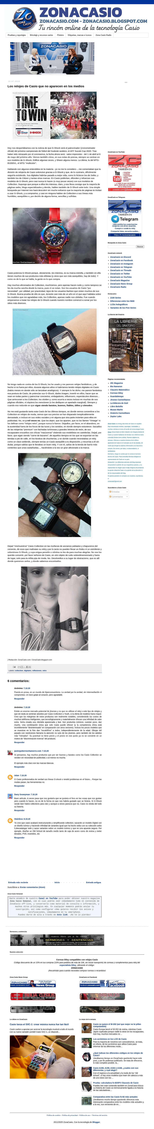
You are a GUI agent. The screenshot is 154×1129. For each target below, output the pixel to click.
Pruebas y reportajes (17, 35)
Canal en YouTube (48, 898)
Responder (19, 699)
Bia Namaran (116, 386)
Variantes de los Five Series (123, 308)
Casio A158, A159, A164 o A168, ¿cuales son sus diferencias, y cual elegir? (115, 1069)
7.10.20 (27, 688)
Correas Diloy (116, 393)
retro (44, 671)
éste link (62, 915)
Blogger (96, 1122)
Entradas (114, 492)
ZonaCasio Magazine (120, 280)
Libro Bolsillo (116, 406)
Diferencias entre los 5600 (122, 301)
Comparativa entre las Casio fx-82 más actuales (115, 1097)
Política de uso (84, 1115)
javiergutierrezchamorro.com (27, 751)
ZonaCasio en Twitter (120, 274)
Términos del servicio (99, 1115)
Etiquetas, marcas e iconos (79, 35)
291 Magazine (116, 383)
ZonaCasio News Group (121, 284)
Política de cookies (53, 1115)
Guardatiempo (117, 396)
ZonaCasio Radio (118, 287)
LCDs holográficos (119, 304)
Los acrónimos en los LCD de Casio (110, 1039)
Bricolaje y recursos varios (41, 35)
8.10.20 (27, 819)
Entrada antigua (93, 882)
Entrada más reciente (18, 882)
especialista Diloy (68, 965)
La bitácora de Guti (119, 403)
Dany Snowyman (22, 794)
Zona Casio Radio (103, 35)
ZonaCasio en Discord (120, 257)
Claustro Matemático (120, 390)
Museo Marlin (116, 410)
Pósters (60, 35)
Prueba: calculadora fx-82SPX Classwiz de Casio (116, 1083)
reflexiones (37, 671)
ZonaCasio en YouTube (121, 277)
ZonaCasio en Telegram (121, 267)
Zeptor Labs (116, 416)
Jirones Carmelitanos (120, 400)
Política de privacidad (70, 1115)
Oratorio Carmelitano (120, 413)
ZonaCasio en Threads (120, 270)
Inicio (57, 882)
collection (19, 671)
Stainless (18, 819)
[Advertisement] (29, 116)
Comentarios (116, 497)
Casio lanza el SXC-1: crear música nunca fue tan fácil (39, 1024)
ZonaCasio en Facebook (121, 260)
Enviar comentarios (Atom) (32, 887)
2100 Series (115, 298)
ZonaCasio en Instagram (121, 264)
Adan (16, 775)
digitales (27, 671)
